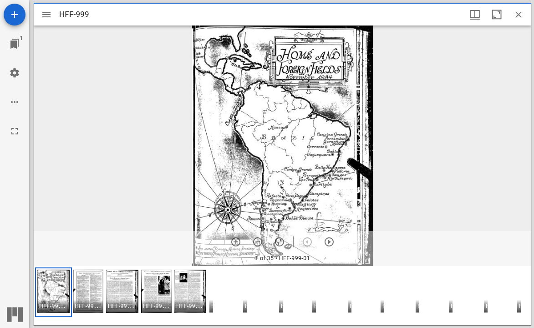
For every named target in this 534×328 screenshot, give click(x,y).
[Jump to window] (14, 44)
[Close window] (518, 15)
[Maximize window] (497, 15)
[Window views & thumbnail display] (475, 15)
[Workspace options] (14, 102)
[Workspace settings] (14, 73)
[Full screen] (14, 131)
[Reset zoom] (279, 242)
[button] (53, 292)
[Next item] (329, 242)
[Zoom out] (258, 242)
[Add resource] (14, 15)
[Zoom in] (236, 242)
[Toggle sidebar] (46, 15)
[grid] (282, 295)
